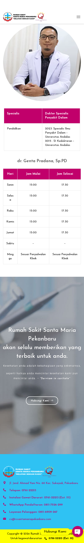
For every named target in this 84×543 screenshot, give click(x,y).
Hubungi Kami (42, 400)
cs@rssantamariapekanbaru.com (30, 519)
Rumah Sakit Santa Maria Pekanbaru (53, 534)
